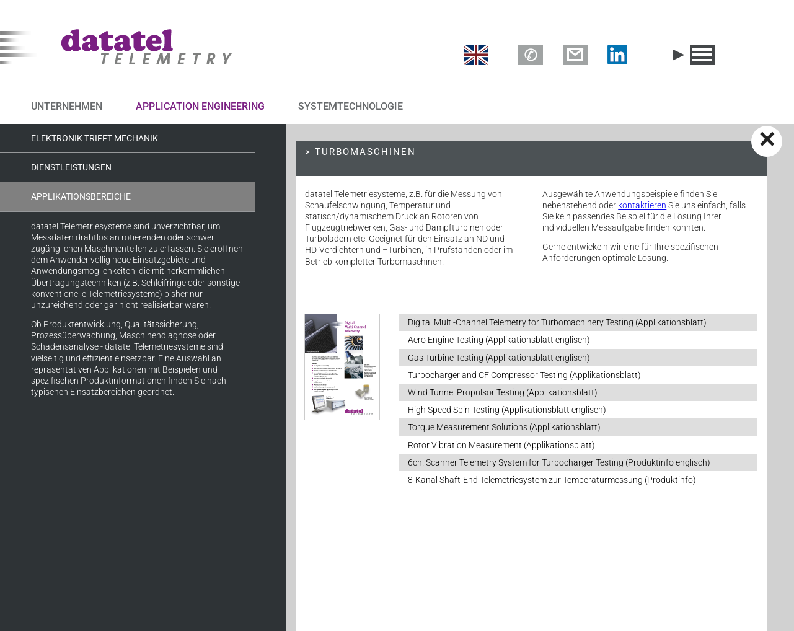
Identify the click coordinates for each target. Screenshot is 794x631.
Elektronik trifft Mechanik (94, 138)
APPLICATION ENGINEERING (200, 106)
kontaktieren (642, 205)
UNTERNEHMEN (66, 106)
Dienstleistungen (71, 167)
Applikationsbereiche (81, 196)
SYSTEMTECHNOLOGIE (350, 106)
